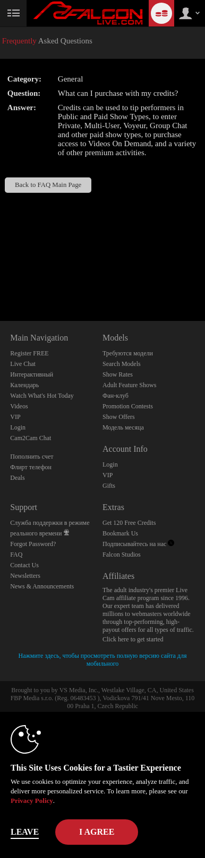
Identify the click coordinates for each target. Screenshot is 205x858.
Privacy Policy (32, 801)
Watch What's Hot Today (42, 395)
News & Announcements (42, 586)
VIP (15, 417)
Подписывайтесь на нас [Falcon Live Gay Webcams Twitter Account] (138, 544)
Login (17, 427)
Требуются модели (127, 353)
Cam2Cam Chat (30, 438)
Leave (25, 831)
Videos (19, 406)
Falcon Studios (121, 554)
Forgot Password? (33, 544)
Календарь (24, 385)
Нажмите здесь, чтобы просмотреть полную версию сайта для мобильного (103, 659)
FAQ (16, 554)
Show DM (0, 281)
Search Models (121, 364)
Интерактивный (31, 374)
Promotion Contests (127, 406)
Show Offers (118, 417)
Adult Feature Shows (129, 385)
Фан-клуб (115, 395)
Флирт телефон (31, 467)
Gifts (108, 485)
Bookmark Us (120, 533)
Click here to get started (133, 639)
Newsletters (25, 575)
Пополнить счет (31, 456)
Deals (17, 477)
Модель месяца (123, 427)
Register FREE (29, 353)
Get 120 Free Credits (129, 522)
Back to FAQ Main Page (48, 185)
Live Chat (23, 364)
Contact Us (24, 565)
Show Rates (117, 374)
